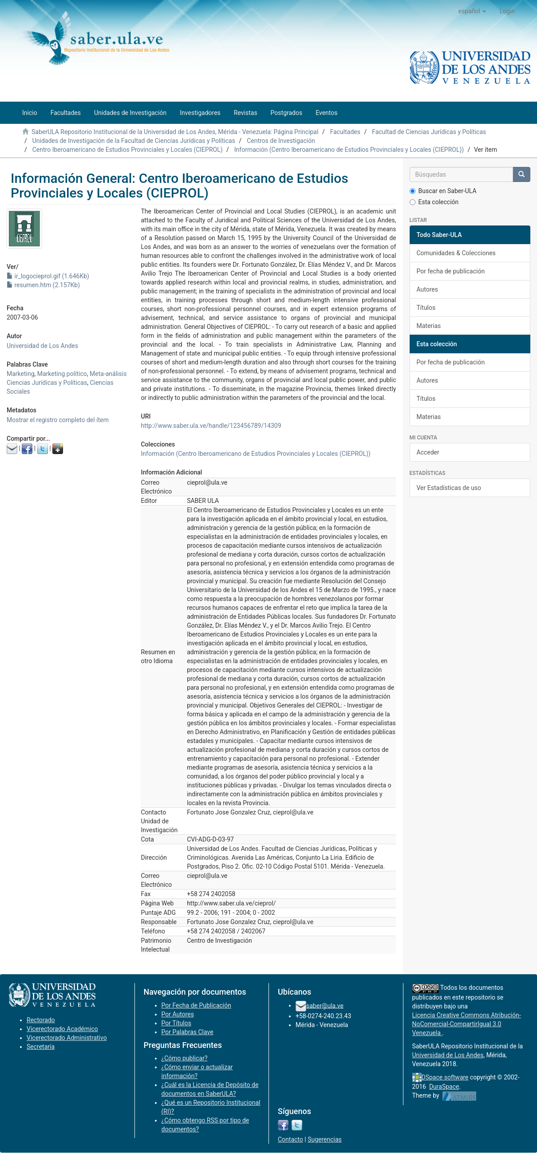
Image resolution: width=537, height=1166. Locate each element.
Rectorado (41, 1020)
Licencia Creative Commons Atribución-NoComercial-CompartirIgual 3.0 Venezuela (466, 1024)
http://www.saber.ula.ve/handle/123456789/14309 (211, 425)
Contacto (290, 1139)
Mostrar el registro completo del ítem (58, 419)
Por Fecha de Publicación (197, 1005)
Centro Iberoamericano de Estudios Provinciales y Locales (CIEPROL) (127, 149)
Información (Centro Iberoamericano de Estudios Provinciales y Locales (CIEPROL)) (349, 149)
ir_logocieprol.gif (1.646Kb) (48, 276)
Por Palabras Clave (187, 1032)
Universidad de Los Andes (42, 345)
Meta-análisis (108, 373)
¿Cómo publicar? (185, 1058)
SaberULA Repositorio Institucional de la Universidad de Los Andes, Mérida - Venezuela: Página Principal (175, 131)
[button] (472, 11)
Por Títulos (176, 1023)
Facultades (345, 131)
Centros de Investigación (281, 140)
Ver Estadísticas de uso (449, 487)
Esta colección (434, 202)
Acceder (428, 452)
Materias (429, 325)
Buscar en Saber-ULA (443, 190)
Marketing (21, 373)
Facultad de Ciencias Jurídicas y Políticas (429, 131)
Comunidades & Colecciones (456, 253)
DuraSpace (444, 1086)
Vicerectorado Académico (62, 1028)
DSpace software (445, 1077)
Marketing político (62, 373)
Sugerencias (325, 1139)
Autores (427, 289)
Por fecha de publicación (451, 271)
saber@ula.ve (325, 1005)
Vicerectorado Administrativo (67, 1037)
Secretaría (41, 1046)
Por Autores (178, 1014)
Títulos (426, 307)
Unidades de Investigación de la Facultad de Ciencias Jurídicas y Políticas (133, 140)
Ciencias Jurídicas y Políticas (47, 382)
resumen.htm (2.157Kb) (43, 285)
